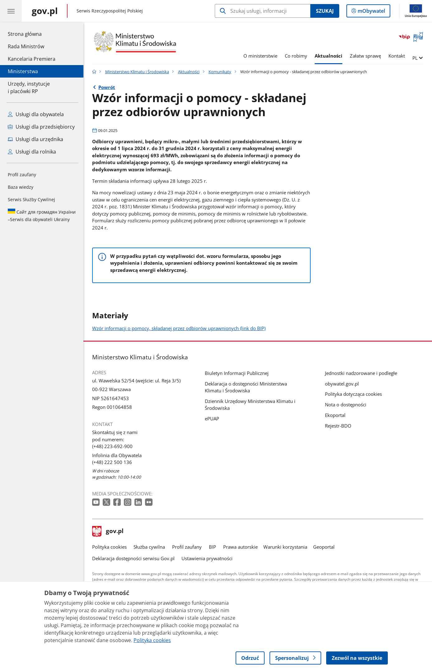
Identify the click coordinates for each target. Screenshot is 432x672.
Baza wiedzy (20, 187)
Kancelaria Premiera (31, 58)
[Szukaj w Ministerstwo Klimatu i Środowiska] (262, 11)
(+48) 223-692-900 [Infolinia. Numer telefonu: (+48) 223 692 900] (112, 446)
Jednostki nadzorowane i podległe (361, 373)
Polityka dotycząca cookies (353, 394)
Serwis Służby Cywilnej (31, 199)
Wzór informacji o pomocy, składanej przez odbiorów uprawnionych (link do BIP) (178, 328)
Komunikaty (220, 71)
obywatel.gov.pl (342, 384)
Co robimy (296, 56)
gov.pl (108, 531)
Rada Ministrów (26, 46)
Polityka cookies (109, 547)
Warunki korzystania (285, 547)
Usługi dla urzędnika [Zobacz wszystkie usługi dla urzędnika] (35, 139)
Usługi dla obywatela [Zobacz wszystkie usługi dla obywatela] (36, 114)
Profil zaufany (22, 174)
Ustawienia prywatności (206, 558)
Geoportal (324, 547)
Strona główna (31, 33)
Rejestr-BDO (338, 426)
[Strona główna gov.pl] (45, 11)
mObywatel (370, 12)
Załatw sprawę (365, 56)
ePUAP (212, 418)
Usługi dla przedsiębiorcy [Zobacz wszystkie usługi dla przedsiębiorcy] (41, 126)
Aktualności (328, 56)
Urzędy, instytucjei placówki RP (29, 87)
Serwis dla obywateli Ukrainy (42, 215)
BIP (212, 547)
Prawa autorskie (240, 547)
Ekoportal (335, 415)
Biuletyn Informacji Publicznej (237, 373)
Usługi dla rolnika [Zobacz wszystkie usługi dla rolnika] (32, 151)
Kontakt (396, 56)
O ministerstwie (260, 56)
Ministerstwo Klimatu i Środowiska (137, 71)
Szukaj (325, 10)
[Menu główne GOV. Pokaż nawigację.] (11, 11)
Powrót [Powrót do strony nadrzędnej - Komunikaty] (106, 87)
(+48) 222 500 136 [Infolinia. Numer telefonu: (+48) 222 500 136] (112, 462)
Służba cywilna (149, 547)
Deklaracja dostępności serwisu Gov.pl (133, 558)
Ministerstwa (23, 71)
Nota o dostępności (345, 404)
